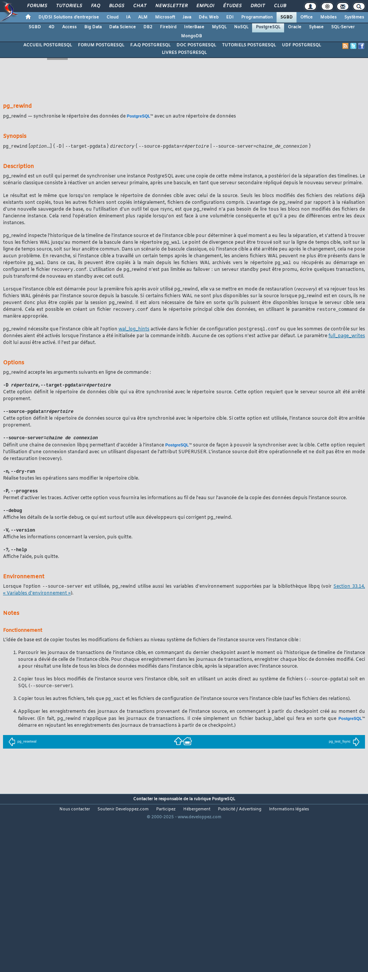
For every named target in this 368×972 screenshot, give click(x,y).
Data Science (122, 27)
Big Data (93, 27)
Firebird (168, 27)
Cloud (112, 17)
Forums (36, 6)
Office (306, 17)
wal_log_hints (134, 332)
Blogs (116, 6)
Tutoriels (68, 6)
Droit (257, 6)
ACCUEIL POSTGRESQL (47, 45)
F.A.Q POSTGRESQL (150, 45)
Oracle (294, 27)
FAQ (95, 6)
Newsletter (171, 6)
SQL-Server (343, 27)
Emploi (204, 6)
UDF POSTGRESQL (301, 45)
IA (128, 17)
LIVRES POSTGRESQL (184, 52)
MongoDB (191, 36)
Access (69, 27)
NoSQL (241, 27)
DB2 (147, 27)
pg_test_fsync (344, 748)
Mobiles (328, 17)
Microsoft (165, 17)
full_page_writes (346, 338)
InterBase (194, 27)
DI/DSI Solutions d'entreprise (68, 17)
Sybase (316, 27)
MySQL (219, 27)
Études (232, 6)
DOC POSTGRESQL (196, 45)
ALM (143, 17)
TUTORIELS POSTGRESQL (249, 45)
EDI (230, 17)
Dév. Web (209, 17)
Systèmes (354, 17)
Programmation (257, 17)
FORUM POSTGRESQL (101, 45)
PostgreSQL (268, 27)
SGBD (286, 17)
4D (52, 27)
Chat (139, 6)
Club (279, 6)
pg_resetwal (22, 748)
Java (186, 17)
